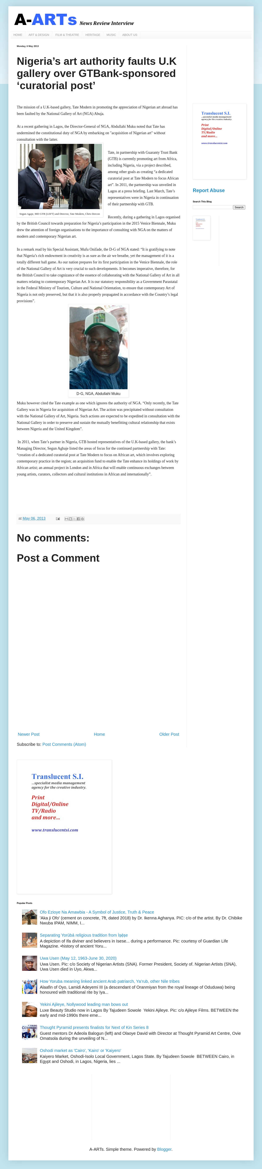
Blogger (164, 1149)
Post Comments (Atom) (64, 744)
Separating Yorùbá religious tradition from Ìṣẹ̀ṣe (84, 935)
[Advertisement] (98, 693)
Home (99, 734)
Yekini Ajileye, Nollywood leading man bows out (84, 1004)
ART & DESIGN (39, 34)
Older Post (169, 734)
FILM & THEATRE (67, 34)
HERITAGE (92, 34)
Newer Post (28, 734)
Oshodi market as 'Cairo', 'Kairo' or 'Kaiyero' (80, 1050)
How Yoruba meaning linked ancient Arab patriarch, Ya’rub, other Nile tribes (110, 981)
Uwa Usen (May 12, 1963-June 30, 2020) (78, 958)
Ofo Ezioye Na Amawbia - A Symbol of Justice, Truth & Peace (97, 912)
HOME (17, 34)
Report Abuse (209, 190)
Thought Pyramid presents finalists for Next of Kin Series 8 (94, 1027)
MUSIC (111, 34)
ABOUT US (129, 34)
